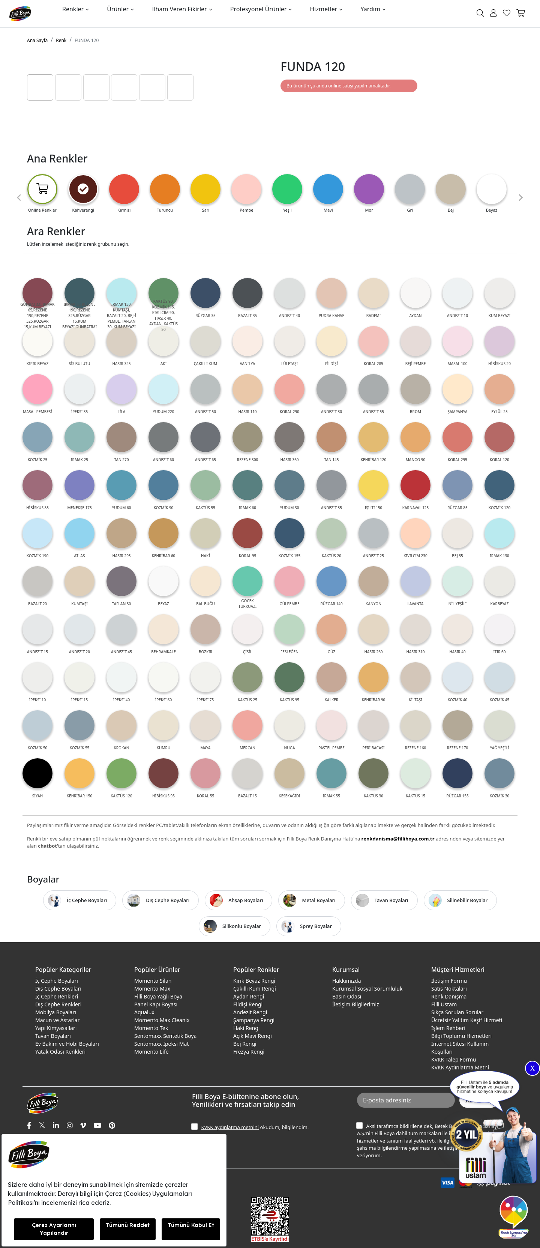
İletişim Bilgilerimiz (355, 1004)
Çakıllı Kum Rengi (254, 988)
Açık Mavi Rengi (252, 1035)
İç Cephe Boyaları (56, 980)
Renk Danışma (448, 996)
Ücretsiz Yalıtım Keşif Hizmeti (466, 1020)
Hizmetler (323, 9)
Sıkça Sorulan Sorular (457, 1012)
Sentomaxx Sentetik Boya (165, 1035)
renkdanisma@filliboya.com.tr (398, 838)
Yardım (370, 9)
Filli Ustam (444, 1004)
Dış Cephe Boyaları (58, 988)
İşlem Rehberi (448, 1027)
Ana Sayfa (37, 40)
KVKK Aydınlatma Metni (460, 1067)
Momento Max (152, 988)
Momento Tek (151, 1027)
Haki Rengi (246, 1027)
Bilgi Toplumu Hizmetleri (461, 1035)
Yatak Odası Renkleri (60, 1051)
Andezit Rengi (250, 1012)
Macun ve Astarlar (57, 1020)
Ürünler (118, 9)
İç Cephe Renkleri (56, 996)
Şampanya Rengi (253, 1020)
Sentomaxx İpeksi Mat (161, 1043)
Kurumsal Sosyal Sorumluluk (367, 988)
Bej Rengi (244, 1043)
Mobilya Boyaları (55, 1012)
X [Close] (532, 1068)
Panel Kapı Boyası (155, 1004)
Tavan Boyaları (53, 1035)
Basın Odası (346, 996)
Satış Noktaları (449, 988)
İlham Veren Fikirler (179, 9)
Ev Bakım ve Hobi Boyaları (67, 1043)
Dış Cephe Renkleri (58, 1004)
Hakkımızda (346, 980)
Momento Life (151, 1051)
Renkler (73, 9)
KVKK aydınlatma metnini (230, 1127)
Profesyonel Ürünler (258, 9)
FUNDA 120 (87, 40)
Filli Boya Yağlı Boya (158, 996)
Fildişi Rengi (247, 1004)
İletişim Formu (449, 980)
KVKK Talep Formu (453, 1059)
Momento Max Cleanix (161, 1020)
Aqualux (144, 1012)
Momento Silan (152, 980)
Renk (61, 40)
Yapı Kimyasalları (55, 1027)
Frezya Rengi (248, 1051)
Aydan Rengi (248, 996)
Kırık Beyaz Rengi (254, 980)
